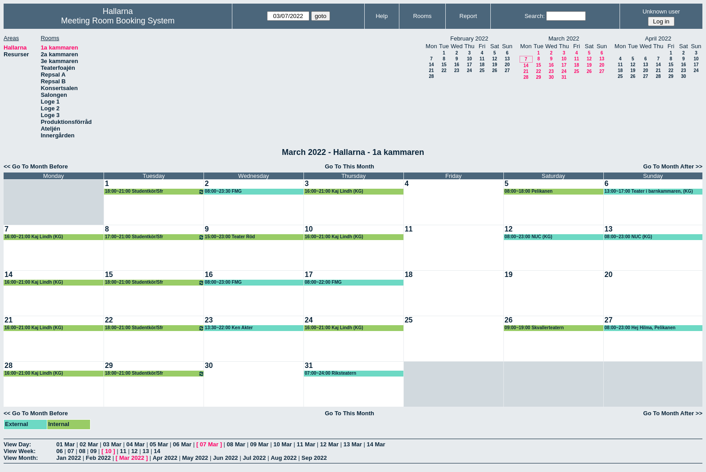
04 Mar (135, 444)
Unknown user (661, 11)
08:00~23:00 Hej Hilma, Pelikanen (640, 327)
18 (482, 64)
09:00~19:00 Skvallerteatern (534, 327)
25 (482, 70)
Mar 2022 (132, 457)
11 (482, 58)
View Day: (17, 444)
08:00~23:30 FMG (223, 191)
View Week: (20, 451)
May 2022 (195, 457)
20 (507, 64)
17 (469, 64)
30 (551, 77)
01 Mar (65, 444)
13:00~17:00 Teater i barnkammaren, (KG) (649, 191)
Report (468, 16)
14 (431, 64)
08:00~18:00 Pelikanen (528, 191)
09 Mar (259, 444)
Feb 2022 (98, 457)
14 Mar (376, 444)
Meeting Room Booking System (118, 20)
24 (469, 70)
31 (563, 77)
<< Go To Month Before (36, 166)
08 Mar (236, 444)
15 (443, 64)
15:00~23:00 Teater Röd (230, 236)
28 (431, 76)
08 (82, 451)
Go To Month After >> (672, 166)
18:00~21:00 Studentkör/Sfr (154, 192)
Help (382, 16)
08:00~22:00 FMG (323, 282)
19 (494, 64)
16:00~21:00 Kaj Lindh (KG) (334, 191)
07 (71, 451)
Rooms (422, 16)
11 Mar (306, 444)
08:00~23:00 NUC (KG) (528, 236)
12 (494, 58)
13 (507, 58)
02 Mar (89, 444)
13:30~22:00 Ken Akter (229, 327)
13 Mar (353, 444)
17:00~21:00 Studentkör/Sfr (154, 237)
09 (93, 451)
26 (494, 70)
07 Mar (209, 444)
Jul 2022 (254, 457)
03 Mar (112, 444)
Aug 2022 (284, 457)
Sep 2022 (314, 457)
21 (431, 70)
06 (59, 451)
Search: (535, 16)
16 (456, 64)
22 (443, 70)
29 (538, 77)
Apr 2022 (165, 457)
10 (469, 58)
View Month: (21, 457)
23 (456, 70)
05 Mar (158, 444)
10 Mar (282, 444)
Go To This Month (349, 166)
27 (507, 70)
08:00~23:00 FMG (223, 282)
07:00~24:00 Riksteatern (330, 373)
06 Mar (182, 444)
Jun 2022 (225, 457)
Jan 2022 (68, 457)
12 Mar (329, 444)
